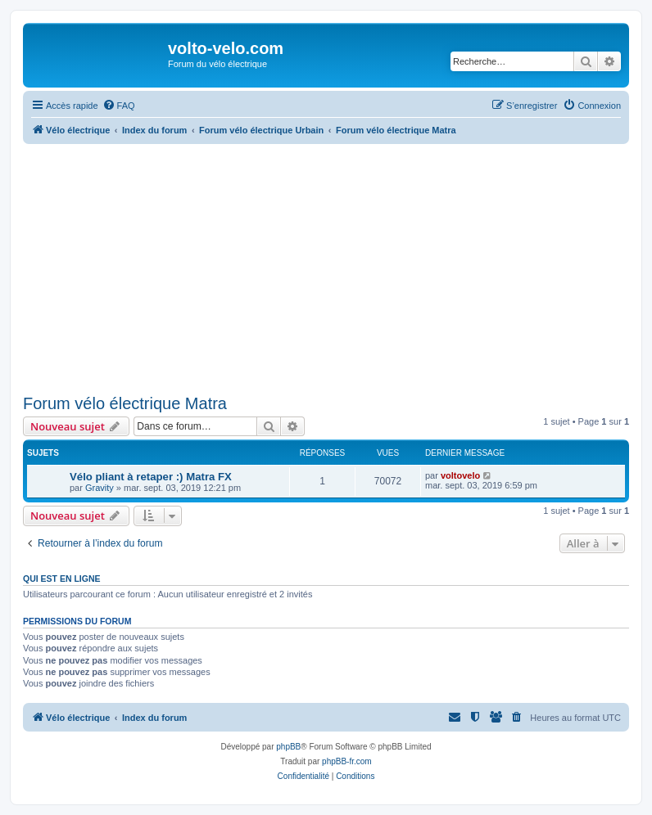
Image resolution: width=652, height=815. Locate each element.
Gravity (99, 488)
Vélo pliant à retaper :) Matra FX (151, 477)
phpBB (288, 746)
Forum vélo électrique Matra (125, 403)
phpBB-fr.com (347, 761)
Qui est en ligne (62, 578)
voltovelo (460, 475)
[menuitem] (118, 105)
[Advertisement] (337, 266)
